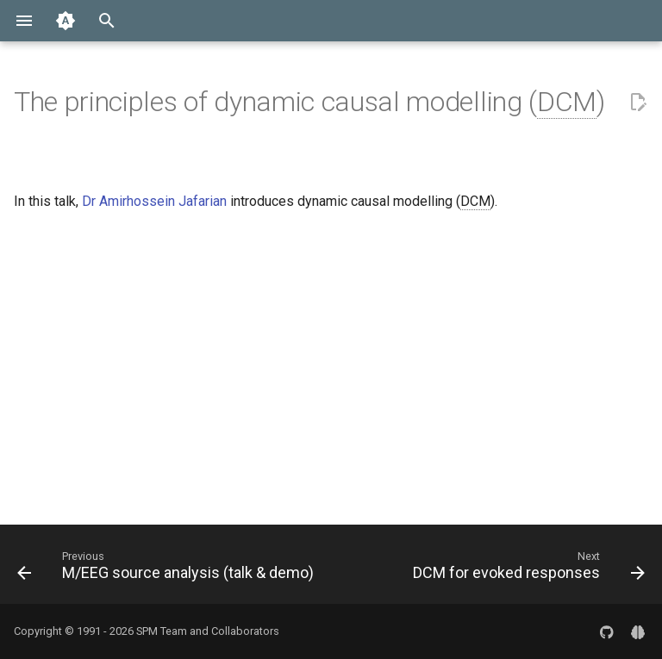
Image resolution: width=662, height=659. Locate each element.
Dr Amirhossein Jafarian (154, 201)
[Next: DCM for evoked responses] (527, 569)
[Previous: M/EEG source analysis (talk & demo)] (167, 569)
